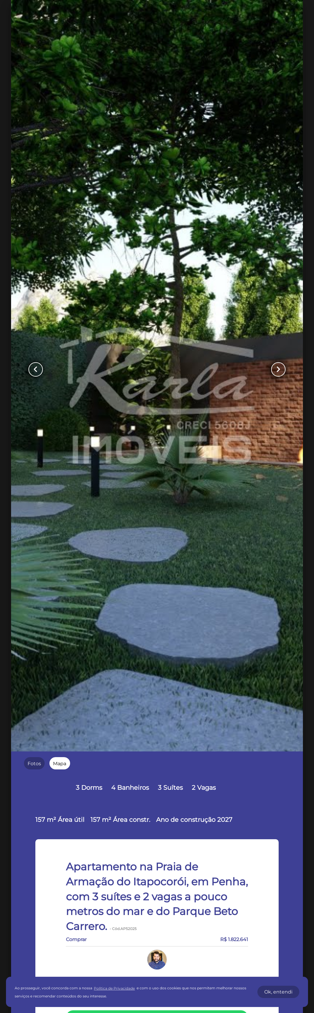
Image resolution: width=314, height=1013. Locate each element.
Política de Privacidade (114, 988)
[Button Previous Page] (36, 369)
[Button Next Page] (278, 369)
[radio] (34, 763)
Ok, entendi (278, 992)
